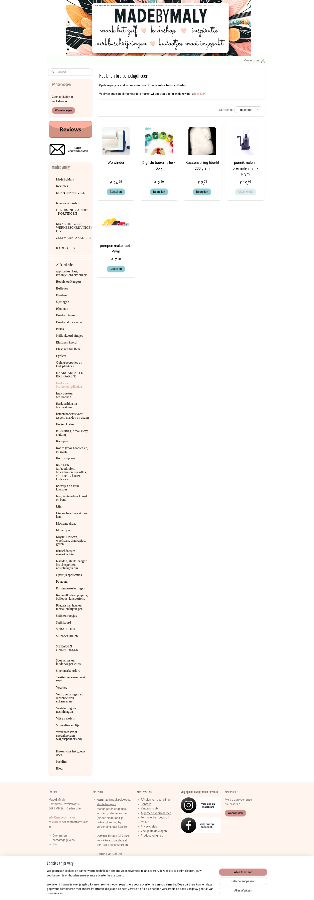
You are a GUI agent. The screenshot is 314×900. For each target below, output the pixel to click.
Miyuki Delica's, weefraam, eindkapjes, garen (71, 540)
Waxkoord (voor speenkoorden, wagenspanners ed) (69, 735)
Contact (146, 804)
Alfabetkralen (65, 264)
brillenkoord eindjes (69, 335)
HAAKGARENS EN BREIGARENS (70, 374)
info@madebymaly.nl (62, 817)
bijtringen (62, 302)
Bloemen (62, 308)
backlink (61, 761)
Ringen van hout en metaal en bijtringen (69, 607)
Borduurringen (65, 315)
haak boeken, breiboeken (64, 395)
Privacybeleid (149, 826)
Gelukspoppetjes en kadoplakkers (69, 364)
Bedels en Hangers (69, 281)
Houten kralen (65, 424)
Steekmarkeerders (68, 670)
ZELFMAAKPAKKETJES (73, 238)
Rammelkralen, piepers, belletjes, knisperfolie (72, 596)
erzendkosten (151, 808)
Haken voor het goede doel (70, 753)
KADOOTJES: (66, 248)
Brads (60, 328)
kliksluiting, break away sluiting (72, 432)
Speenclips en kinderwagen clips (68, 662)
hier (58, 822)
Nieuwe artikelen (67, 203)
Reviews (62, 186)
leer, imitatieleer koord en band (71, 497)
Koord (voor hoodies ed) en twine (72, 449)
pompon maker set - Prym (116, 249)
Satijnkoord (63, 622)
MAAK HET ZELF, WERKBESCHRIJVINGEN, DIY (74, 227)
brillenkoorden (119, 844)
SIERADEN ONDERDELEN (67, 648)
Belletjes (62, 288)
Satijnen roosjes (66, 615)
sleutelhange (105, 804)
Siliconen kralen (67, 636)
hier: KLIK (199, 93)
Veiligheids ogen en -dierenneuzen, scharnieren (70, 698)
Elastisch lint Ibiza (68, 349)
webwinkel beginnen (164, 892)
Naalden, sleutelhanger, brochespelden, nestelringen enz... (71, 564)
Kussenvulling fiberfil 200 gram (202, 165)
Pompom (61, 581)
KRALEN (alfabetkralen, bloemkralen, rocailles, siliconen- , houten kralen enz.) (71, 472)
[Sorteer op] (248, 110)
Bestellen (116, 191)
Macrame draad (66, 523)
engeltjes (120, 808)
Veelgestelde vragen (154, 831)
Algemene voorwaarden (156, 813)
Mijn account (254, 60)
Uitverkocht (245, 191)
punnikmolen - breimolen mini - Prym (245, 168)
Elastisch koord (66, 342)
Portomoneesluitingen (70, 588)
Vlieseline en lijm (68, 725)
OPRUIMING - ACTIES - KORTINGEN (72, 211)
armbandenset (117, 840)
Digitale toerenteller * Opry (159, 165)
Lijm (59, 506)
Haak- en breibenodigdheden (69, 384)
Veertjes (61, 687)
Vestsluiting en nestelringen (66, 709)
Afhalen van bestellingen (156, 799)
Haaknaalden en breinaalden (66, 405)
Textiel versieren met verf (70, 679)
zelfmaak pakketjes (117, 799)
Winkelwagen (63, 110)
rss (150, 892)
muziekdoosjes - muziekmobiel (66, 552)
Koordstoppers (65, 458)
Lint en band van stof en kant (72, 515)
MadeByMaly (65, 179)
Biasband (62, 295)
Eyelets (61, 356)
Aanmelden (235, 813)
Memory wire (65, 530)
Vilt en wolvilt (65, 718)
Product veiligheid (152, 835)
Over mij (58, 835)
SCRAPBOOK (65, 629)
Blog (59, 768)
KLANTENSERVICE (70, 193)
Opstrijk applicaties (69, 575)
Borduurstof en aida (69, 322)
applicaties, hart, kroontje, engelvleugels (72, 273)
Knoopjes (62, 441)
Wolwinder (115, 162)
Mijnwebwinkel (198, 892)
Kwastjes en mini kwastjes (67, 487)
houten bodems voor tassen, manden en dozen (72, 415)
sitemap (142, 892)
